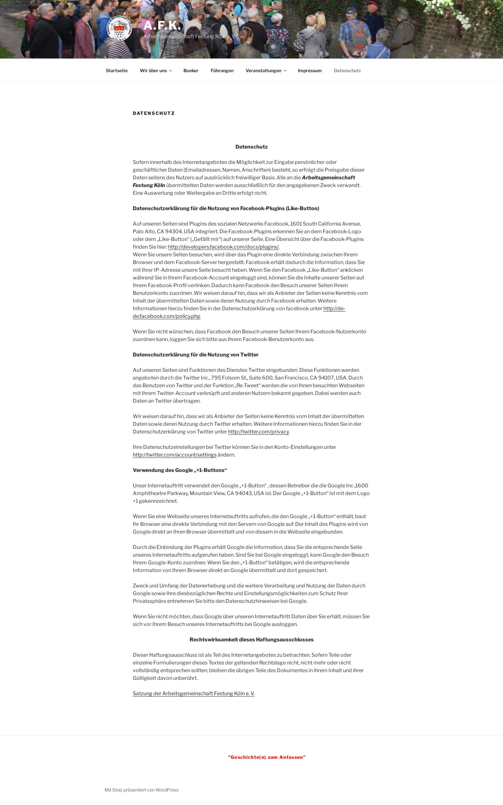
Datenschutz (347, 70)
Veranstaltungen (266, 70)
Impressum (310, 70)
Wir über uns (156, 70)
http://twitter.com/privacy (258, 432)
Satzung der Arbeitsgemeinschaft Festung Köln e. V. (193, 693)
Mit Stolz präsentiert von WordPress (142, 789)
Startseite (117, 70)
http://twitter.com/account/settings (175, 455)
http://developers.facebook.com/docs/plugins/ (223, 247)
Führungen (222, 70)
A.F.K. (162, 25)
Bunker (191, 70)
